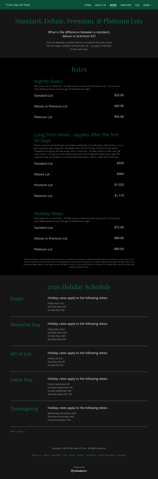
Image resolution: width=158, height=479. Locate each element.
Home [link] (88, 5)
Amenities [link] (91, 455)
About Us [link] (100, 5)
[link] (18, 4)
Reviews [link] (122, 455)
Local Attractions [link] (107, 455)
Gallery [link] (80, 455)
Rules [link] (72, 455)
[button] (147, 5)
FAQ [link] (137, 5)
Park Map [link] (125, 5)
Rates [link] (113, 5)
